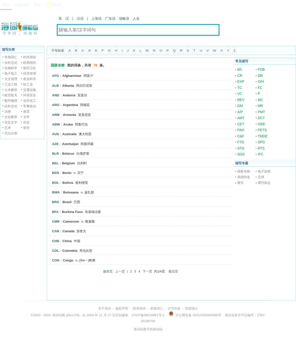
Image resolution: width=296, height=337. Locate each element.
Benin (67, 173)
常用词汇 (10, 57)
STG (240, 148)
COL (55, 251)
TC (239, 88)
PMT (261, 112)
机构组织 (29, 62)
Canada (68, 231)
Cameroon (71, 221)
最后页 (173, 271)
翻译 (37, 5)
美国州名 (243, 177)
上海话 (96, 19)
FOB (261, 69)
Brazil (67, 202)
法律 (7, 111)
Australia (69, 134)
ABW (56, 124)
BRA (55, 202)
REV (240, 100)
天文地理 (10, 79)
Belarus (68, 153)
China (67, 241)
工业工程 (10, 84)
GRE (261, 124)
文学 (26, 117)
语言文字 (10, 122)
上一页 (120, 271)
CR (239, 76)
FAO (240, 130)
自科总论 (10, 62)
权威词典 (22, 5)
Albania (68, 85)
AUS (55, 134)
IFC (260, 154)
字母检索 (57, 50)
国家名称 (243, 171)
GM (240, 106)
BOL (55, 183)
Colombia (69, 251)
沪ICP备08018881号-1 (148, 315)
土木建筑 (10, 90)
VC (239, 94)
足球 (261, 177)
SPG (261, 142)
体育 (26, 111)
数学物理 (10, 101)
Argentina (70, 105)
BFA (55, 212)
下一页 (147, 271)
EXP (240, 82)
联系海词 (139, 308)
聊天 (240, 183)
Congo (68, 260)
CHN (55, 241)
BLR (55, 153)
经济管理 (29, 73)
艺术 (7, 128)
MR (260, 106)
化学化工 (29, 101)
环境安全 (29, 95)
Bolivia (67, 183)
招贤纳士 (191, 308)
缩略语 (124, 19)
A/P (240, 112)
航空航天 (10, 95)
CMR (55, 221)
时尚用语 (29, 57)
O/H (261, 82)
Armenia (69, 115)
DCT (261, 118)
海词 (6, 5)
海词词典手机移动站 (148, 329)
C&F (240, 136)
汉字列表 (174, 308)
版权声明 (121, 308)
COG (55, 260)
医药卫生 (29, 68)
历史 (26, 122)
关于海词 (104, 308)
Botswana (71, 192)
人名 (136, 19)
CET (240, 124)
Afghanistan (71, 76)
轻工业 (28, 84)
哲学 (26, 128)
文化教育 (10, 117)
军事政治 (29, 106)
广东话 (110, 19)
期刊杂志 (264, 183)
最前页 (108, 271)
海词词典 (58, 315)
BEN (55, 173)
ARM (55, 115)
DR (260, 76)
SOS (241, 154)
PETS (262, 130)
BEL (55, 163)
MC (260, 100)
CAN (55, 231)
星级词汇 (156, 308)
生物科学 (10, 68)
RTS (261, 148)
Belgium (68, 163)
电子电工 (10, 73)
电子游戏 (264, 171)
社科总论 (10, 106)
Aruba (68, 124)
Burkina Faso (72, 212)
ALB (55, 85)
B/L (239, 69)
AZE (55, 144)
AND (55, 95)
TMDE (263, 136)
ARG (55, 105)
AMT (241, 118)
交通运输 (29, 90)
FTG (240, 142)
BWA (56, 192)
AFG (55, 76)
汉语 (80, 19)
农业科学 (29, 79)
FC (260, 88)
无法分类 (10, 133)
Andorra (69, 95)
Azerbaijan (70, 144)
